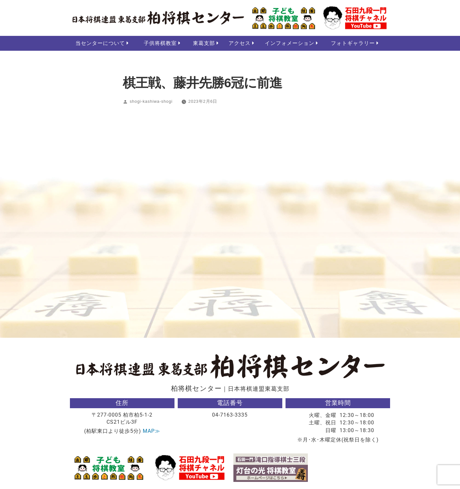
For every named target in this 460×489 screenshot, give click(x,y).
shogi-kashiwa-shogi (151, 102)
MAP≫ (151, 431)
